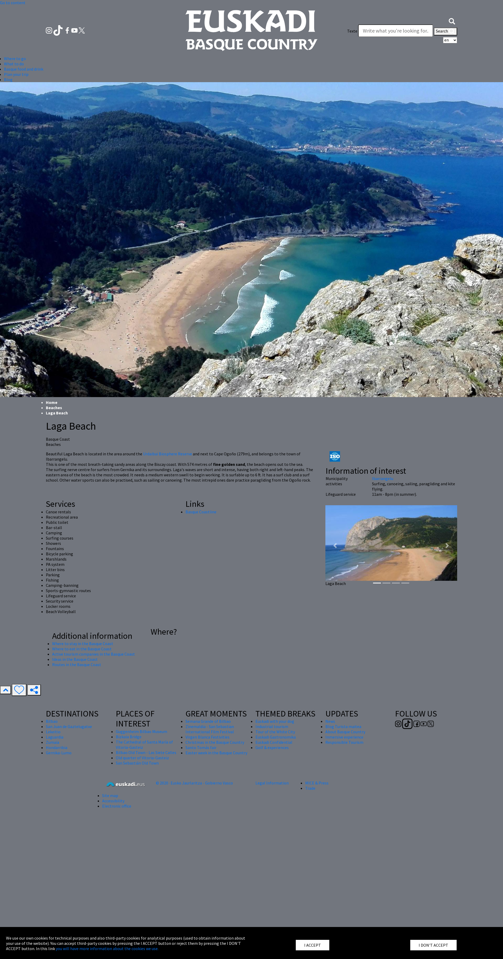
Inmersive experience (344, 737)
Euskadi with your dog (274, 721)
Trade (310, 788)
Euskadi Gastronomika (275, 737)
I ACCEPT (312, 945)
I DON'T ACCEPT (433, 945)
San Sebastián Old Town (137, 763)
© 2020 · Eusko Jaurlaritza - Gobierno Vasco (194, 783)
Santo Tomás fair (200, 747)
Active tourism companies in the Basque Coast (93, 654)
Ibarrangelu (382, 478)
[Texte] (395, 30)
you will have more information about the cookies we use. (107, 948)
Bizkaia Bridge (128, 736)
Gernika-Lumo (59, 752)
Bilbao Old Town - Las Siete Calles (146, 752)
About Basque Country (345, 731)
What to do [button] (14, 63)
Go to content (12, 2)
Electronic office (116, 806)
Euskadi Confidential (273, 742)
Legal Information (272, 783)
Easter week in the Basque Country (216, 752)
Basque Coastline (200, 511)
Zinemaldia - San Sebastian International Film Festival (209, 729)
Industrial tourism (271, 726)
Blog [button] (8, 79)
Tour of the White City (275, 731)
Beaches (54, 407)
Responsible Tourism (344, 742)
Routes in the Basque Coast (76, 664)
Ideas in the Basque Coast (75, 659)
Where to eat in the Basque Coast (82, 648)
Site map (110, 795)
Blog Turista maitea (343, 726)
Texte (352, 31)
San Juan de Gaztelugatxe (69, 726)
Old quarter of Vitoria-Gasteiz (142, 757)
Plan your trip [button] (16, 74)
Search (445, 31)
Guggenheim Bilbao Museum (141, 731)
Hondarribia (56, 747)
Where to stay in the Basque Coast (82, 643)
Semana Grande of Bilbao (208, 721)
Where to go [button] (15, 58)
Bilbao (52, 721)
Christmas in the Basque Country (214, 742)
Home (51, 402)
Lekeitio (53, 731)
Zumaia (52, 742)
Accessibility (113, 800)
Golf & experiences (272, 747)
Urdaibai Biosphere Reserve (167, 453)
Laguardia (54, 737)
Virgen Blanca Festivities (207, 737)
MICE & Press (317, 783)
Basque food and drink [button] (23, 69)
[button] (452, 20)
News (330, 721)
